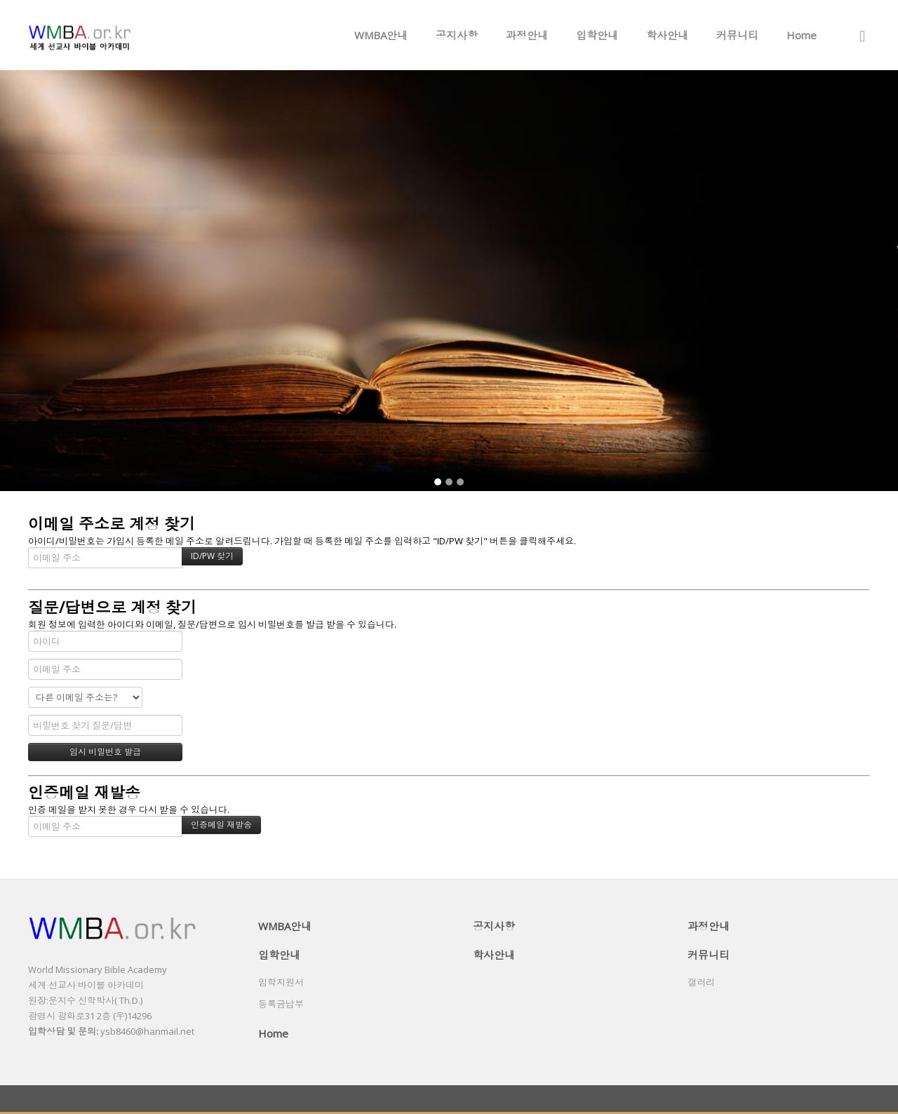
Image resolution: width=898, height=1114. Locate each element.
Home (801, 35)
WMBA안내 (381, 35)
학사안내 (667, 35)
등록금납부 (281, 1004)
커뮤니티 (737, 35)
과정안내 (527, 35)
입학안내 (597, 35)
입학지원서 (281, 982)
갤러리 (701, 982)
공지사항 (457, 35)
